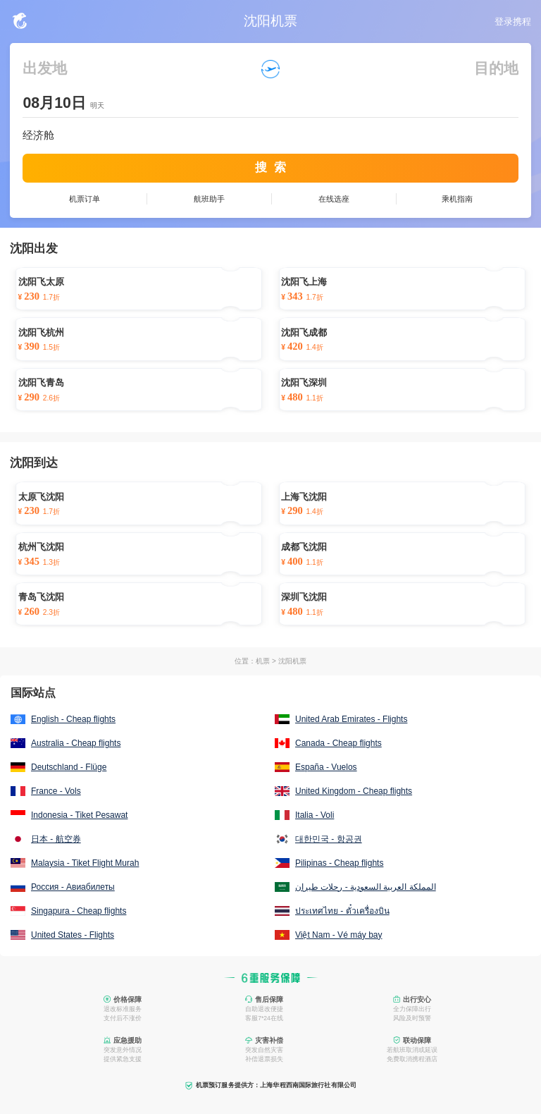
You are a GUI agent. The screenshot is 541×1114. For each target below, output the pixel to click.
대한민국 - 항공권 (328, 839)
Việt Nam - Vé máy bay (338, 935)
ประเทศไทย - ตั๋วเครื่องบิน (342, 911)
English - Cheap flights (73, 719)
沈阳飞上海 (304, 282)
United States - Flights (72, 935)
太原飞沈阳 (41, 497)
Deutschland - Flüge (68, 767)
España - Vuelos (326, 767)
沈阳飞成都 (304, 333)
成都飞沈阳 (304, 547)
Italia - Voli (314, 815)
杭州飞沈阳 (41, 547)
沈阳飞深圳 (304, 383)
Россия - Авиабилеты (73, 887)
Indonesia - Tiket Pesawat (79, 815)
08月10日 (54, 102)
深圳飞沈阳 (304, 597)
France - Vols (56, 791)
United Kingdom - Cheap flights (353, 791)
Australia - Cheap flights (75, 743)
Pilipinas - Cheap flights (339, 863)
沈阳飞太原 (41, 282)
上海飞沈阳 (304, 497)
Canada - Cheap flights (338, 743)
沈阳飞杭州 (41, 333)
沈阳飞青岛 (41, 383)
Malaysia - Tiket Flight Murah (85, 863)
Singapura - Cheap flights (78, 911)
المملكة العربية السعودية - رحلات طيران (365, 887)
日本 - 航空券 (56, 839)
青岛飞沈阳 (41, 597)
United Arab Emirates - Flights (351, 719)
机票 (263, 661)
